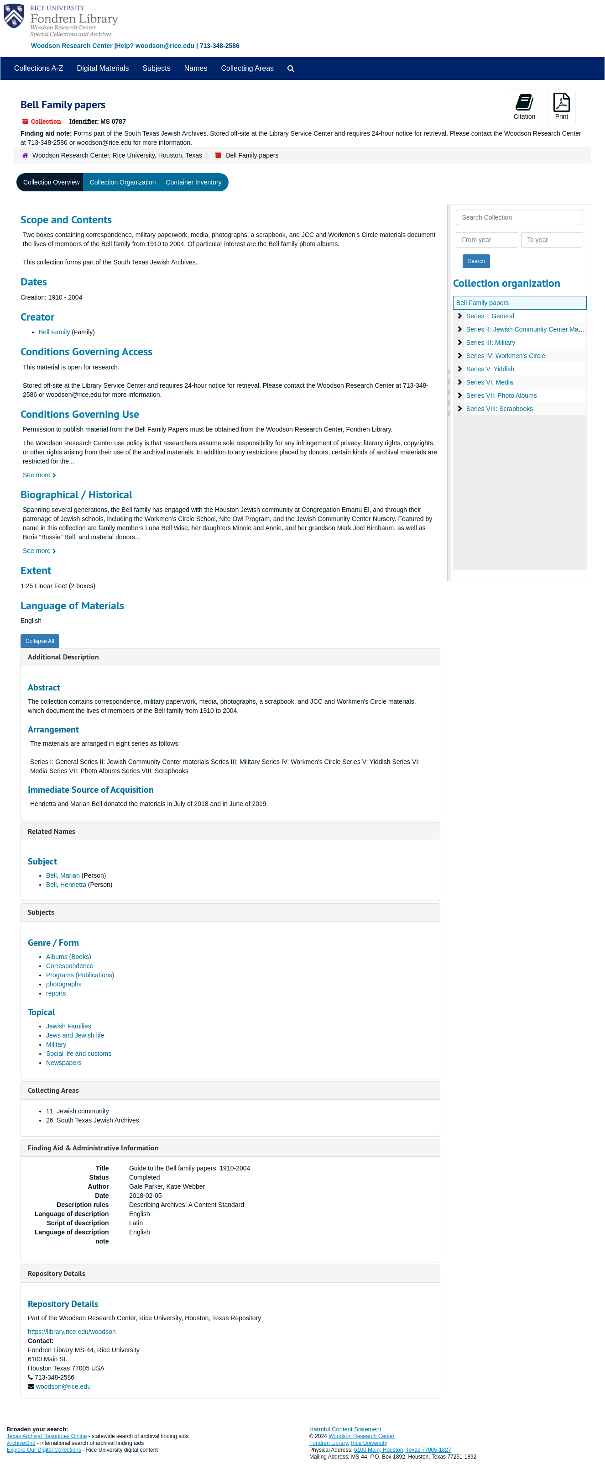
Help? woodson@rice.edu (155, 45)
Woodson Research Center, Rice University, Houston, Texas (117, 155)
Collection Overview (51, 182)
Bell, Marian (64, 875)
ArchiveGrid (21, 1443)
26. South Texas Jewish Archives (92, 1120)
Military (56, 1044)
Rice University (369, 1443)
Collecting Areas (247, 68)
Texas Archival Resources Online (47, 1436)
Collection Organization (123, 182)
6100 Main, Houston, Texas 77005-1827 (402, 1450)
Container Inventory (193, 182)
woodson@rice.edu (63, 1386)
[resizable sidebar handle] (449, 393)
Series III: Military (490, 342)
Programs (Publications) (80, 975)
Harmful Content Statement (345, 1429)
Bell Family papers (482, 302)
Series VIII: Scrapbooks (499, 408)
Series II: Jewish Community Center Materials (530, 329)
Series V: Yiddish (490, 369)
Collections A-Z (38, 68)
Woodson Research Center (72, 45)
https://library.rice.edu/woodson (72, 1331)
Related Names (51, 831)
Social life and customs (78, 1053)
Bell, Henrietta (67, 884)
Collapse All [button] (40, 641)
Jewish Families (68, 1026)
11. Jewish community (77, 1111)
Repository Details (56, 1273)
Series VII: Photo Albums (501, 395)
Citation (524, 106)
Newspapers (64, 1062)
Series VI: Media (489, 382)
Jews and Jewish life (75, 1035)
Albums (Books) (68, 956)
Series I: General (490, 316)
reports (56, 993)
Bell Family (54, 332)
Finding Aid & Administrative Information (93, 1148)
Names (196, 68)
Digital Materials (103, 68)
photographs (64, 984)
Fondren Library (328, 1443)
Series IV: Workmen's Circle (505, 355)
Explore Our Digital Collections (44, 1450)
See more (39, 475)
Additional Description (63, 657)
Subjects (156, 68)
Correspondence (70, 966)
